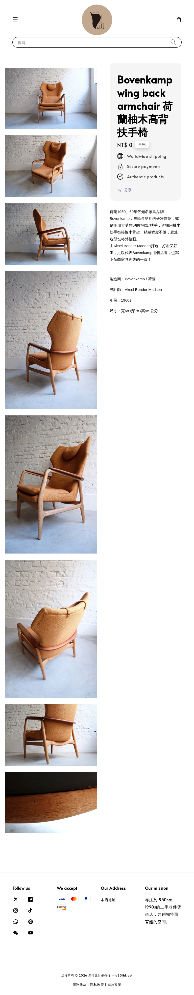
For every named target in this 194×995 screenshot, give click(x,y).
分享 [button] (124, 189)
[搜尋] (173, 42)
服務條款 (80, 984)
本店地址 (108, 900)
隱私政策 (97, 984)
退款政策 (115, 984)
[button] (15, 19)
